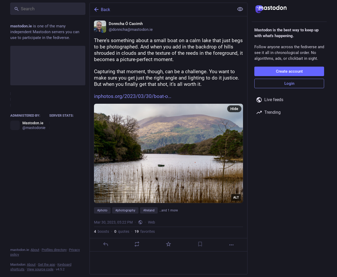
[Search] (47, 9)
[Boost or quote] (137, 244)
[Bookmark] (200, 244)
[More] (231, 245)
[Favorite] (168, 244)
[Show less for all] (240, 9)
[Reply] (105, 244)
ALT (236, 197)
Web (151, 222)
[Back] (161, 9)
